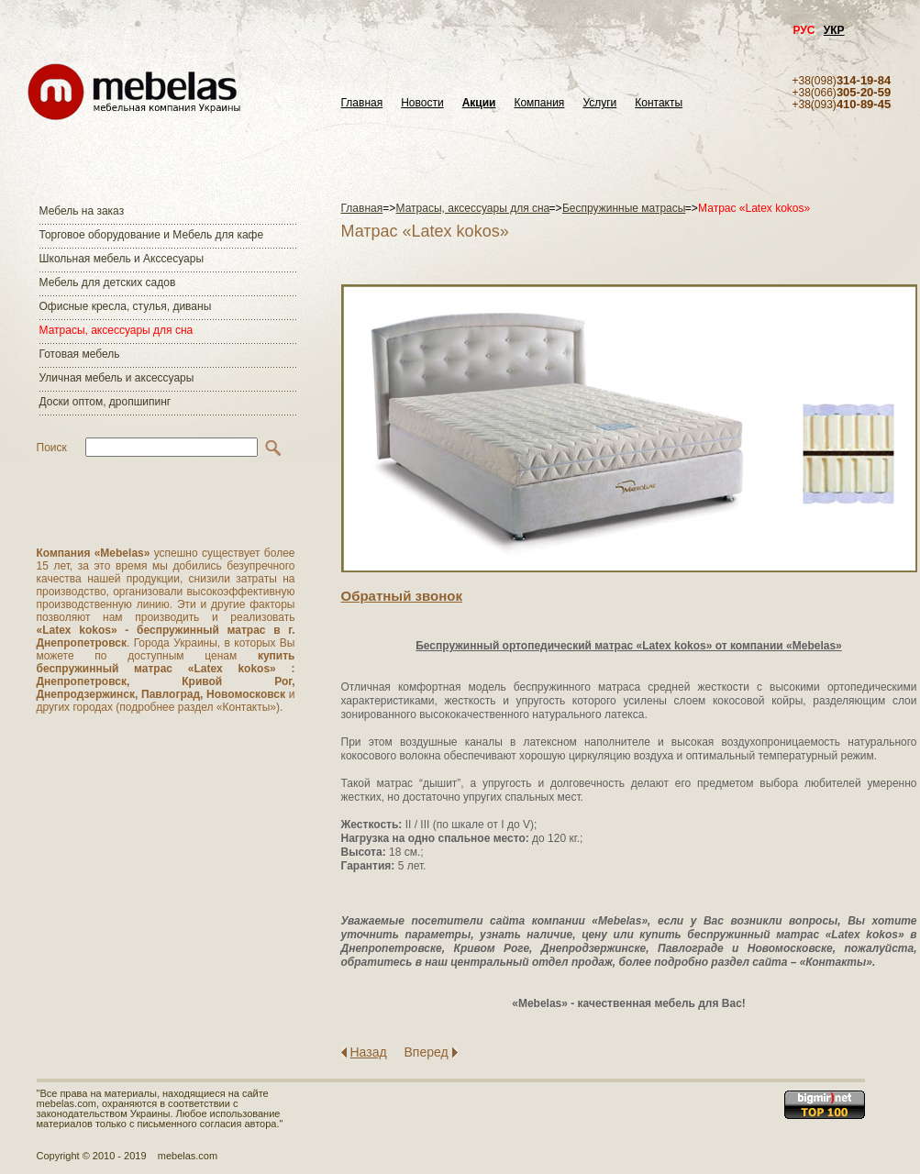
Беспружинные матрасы (623, 208)
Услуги (599, 103)
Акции (479, 103)
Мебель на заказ (82, 211)
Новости (422, 103)
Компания (539, 103)
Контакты (658, 103)
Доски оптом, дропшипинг (105, 401)
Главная (362, 103)
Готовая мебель (79, 354)
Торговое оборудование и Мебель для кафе (151, 234)
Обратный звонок (401, 596)
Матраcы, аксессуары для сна (116, 330)
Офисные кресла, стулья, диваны (125, 306)
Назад (368, 1052)
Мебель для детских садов (107, 282)
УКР (834, 30)
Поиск (52, 447)
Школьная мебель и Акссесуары (122, 258)
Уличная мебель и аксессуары (116, 377)
